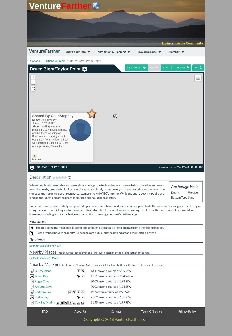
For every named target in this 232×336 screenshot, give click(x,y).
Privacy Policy (187, 311)
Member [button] (176, 51)
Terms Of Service (151, 311)
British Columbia (54, 60)
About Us (80, 311)
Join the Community (188, 43)
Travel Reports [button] (149, 51)
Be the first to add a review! (45, 245)
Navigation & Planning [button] (114, 51)
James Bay (41, 276)
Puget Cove (42, 281)
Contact (116, 311)
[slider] (59, 177)
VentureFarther (44, 51)
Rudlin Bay (41, 297)
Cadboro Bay (43, 292)
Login (166, 43)
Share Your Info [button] (78, 51)
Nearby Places (43, 252)
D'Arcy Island (43, 270)
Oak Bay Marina (45, 302)
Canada (35, 60)
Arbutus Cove (43, 286)
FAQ (45, 311)
